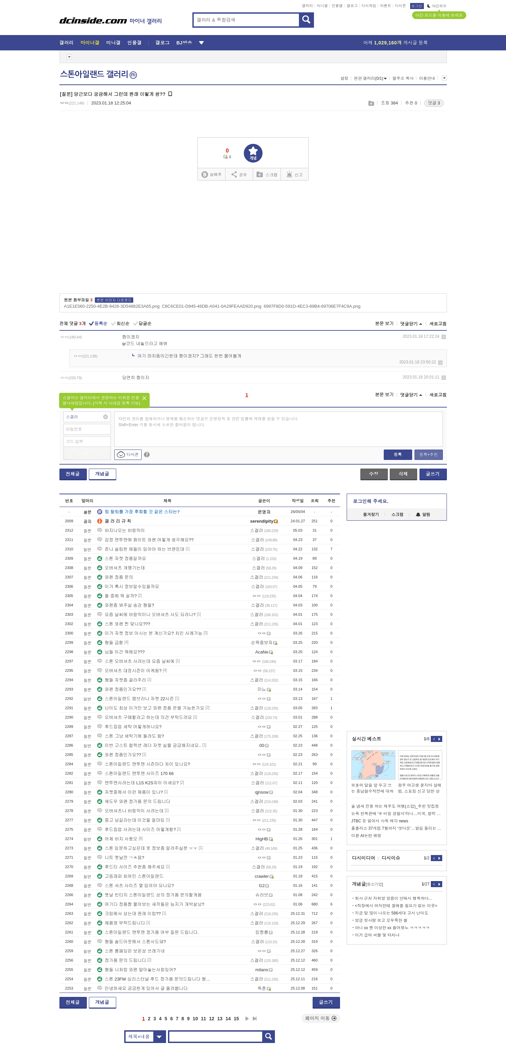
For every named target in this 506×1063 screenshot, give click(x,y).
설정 (344, 78)
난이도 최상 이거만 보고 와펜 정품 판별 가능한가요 (150, 708)
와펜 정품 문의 (115, 577)
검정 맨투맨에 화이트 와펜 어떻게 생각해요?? (145, 539)
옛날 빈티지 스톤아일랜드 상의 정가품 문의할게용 (149, 894)
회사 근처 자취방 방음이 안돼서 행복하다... (393, 898)
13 (220, 1018)
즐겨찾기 (371, 514)
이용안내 (427, 78)
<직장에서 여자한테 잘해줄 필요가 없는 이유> (396, 905)
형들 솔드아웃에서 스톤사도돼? (131, 941)
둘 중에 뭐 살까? (117, 595)
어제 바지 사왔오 (117, 838)
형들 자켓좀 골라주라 (121, 680)
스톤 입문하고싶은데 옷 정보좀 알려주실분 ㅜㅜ (147, 848)
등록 (398, 454)
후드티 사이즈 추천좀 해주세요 (131, 866)
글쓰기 (433, 474)
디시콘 (400, 6)
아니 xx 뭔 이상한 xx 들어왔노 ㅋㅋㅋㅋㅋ (392, 927)
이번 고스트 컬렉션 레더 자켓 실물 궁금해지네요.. (149, 745)
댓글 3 (434, 102)
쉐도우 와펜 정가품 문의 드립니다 (133, 801)
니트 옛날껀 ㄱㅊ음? (120, 857)
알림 (423, 514)
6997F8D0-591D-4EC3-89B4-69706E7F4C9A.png (312, 306)
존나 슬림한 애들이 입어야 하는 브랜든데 (140, 549)
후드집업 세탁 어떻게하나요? (129, 726)
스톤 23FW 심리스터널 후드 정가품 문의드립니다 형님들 (154, 979)
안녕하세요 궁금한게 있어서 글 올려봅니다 (142, 988)
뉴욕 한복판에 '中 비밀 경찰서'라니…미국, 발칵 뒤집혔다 (396, 813)
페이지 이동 (321, 1018)
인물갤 (337, 6)
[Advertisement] (253, 239)
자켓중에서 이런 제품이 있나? (130, 792)
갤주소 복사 (402, 78)
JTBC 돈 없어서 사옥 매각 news (379, 821)
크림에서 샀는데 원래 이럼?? (129, 913)
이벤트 (385, 6)
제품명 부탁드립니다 (121, 922)
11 (203, 1018)
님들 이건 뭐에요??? (121, 651)
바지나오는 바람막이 (121, 530)
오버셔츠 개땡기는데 (121, 567)
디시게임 (368, 6)
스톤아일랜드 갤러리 (98, 74)
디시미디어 (363, 858)
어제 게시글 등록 (395, 42)
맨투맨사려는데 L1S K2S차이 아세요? (138, 782)
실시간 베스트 (366, 739)
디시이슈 (391, 858)
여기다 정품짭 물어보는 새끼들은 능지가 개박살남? (150, 904)
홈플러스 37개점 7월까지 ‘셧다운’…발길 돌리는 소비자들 (396, 828)
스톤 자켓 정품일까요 (121, 558)
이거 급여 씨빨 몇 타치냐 (377, 935)
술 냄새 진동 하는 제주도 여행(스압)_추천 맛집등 (395, 806)
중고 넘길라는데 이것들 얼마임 (131, 820)
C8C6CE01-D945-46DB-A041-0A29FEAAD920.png (212, 306)
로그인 (417, 6)
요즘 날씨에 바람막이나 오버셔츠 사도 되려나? (146, 614)
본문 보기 (384, 323)
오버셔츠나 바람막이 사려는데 (130, 810)
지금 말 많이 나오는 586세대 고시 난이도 (392, 913)
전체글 (73, 474)
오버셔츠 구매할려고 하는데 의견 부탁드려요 (144, 717)
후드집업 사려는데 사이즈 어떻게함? (136, 829)
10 (195, 1018)
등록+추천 (428, 454)
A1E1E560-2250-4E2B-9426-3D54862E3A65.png (112, 306)
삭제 (444, 337)
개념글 (102, 474)
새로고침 (438, 323)
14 (228, 1018)
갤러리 (307, 6)
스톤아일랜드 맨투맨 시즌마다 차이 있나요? (143, 764)
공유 (239, 174)
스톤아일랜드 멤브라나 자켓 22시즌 (135, 698)
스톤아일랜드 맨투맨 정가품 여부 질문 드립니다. (148, 932)
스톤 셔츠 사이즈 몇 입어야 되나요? (135, 885)
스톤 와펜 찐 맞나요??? (123, 623)
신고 (295, 174)
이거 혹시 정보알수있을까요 (128, 586)
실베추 (211, 175)
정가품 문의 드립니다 (121, 960)
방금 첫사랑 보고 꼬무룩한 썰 (381, 920)
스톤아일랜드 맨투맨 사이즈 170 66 (135, 773)
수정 (373, 474)
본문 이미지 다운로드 (114, 300)
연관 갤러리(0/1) (370, 78)
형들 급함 (110, 642)
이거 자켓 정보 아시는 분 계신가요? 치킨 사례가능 (149, 633)
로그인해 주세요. (370, 501)
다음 (247, 1018)
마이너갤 (90, 42)
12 (211, 1018)
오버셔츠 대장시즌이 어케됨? (129, 670)
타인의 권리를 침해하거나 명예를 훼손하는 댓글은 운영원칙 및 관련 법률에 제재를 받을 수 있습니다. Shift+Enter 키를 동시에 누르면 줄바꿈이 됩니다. (209, 422)
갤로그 (352, 6)
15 (236, 1018)
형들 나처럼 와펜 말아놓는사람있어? (136, 969)
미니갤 (322, 6)
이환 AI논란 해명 (366, 835)
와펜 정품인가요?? (119, 689)
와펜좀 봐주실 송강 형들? (125, 605)
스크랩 (371, 103)
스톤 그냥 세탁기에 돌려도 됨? (130, 736)
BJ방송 (184, 42)
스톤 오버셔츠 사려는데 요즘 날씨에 (135, 661)
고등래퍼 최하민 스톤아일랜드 (130, 876)
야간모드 (437, 6)
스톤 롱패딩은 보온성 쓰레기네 (131, 951)
